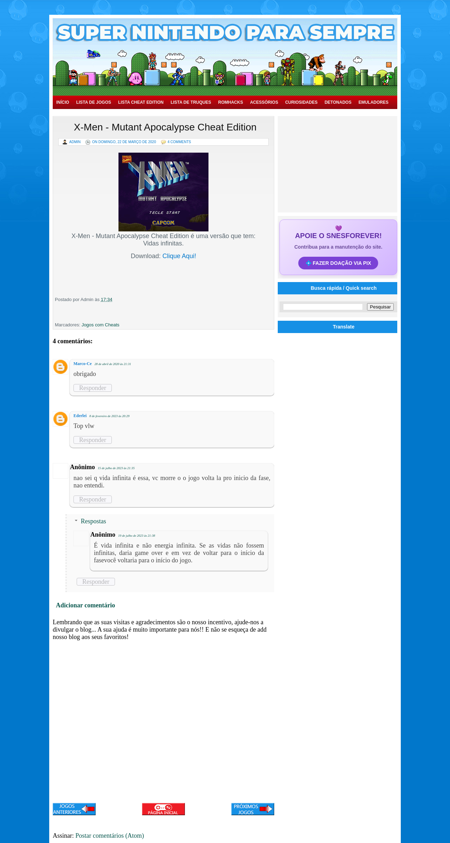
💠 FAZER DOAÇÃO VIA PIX (338, 263)
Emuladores (373, 102)
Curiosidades (301, 102)
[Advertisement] (338, 163)
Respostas (93, 521)
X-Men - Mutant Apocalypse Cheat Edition (165, 127)
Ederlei (79, 415)
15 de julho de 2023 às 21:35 (116, 468)
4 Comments (179, 142)
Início (62, 102)
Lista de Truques (191, 102)
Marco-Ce (82, 363)
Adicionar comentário (85, 605)
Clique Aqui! (179, 256)
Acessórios (264, 102)
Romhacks (230, 102)
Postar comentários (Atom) (110, 835)
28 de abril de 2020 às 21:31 (113, 364)
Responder (92, 387)
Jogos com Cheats (101, 324)
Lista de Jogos (93, 102)
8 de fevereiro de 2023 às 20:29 (109, 416)
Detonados (337, 102)
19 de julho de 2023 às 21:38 (136, 535)
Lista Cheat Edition (140, 102)
